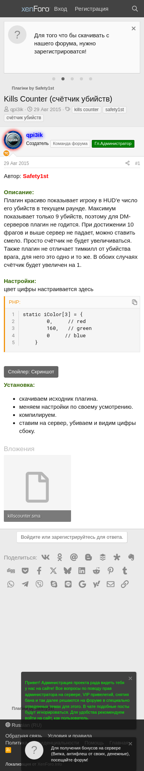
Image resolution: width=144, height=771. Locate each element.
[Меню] (11, 9)
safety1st (114, 109)
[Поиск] (134, 9)
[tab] (53, 79)
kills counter (86, 109)
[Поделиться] (127, 163)
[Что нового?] (119, 9)
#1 (137, 163)
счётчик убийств (24, 117)
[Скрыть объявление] (132, 29)
